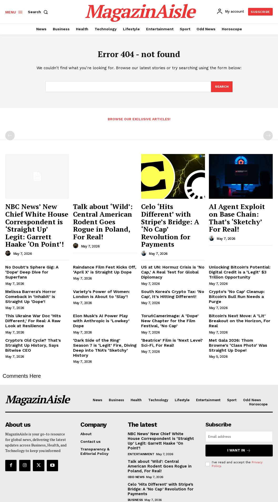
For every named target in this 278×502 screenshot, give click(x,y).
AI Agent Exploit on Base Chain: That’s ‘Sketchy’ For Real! (240, 212)
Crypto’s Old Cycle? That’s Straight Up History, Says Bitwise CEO (35, 328)
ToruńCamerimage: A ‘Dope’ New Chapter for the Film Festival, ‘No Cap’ (172, 305)
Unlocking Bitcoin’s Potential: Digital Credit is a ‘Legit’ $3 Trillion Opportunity (236, 260)
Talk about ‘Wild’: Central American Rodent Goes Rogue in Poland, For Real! (100, 215)
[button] (39, 11)
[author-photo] (8, 243)
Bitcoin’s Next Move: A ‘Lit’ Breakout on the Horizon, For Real (240, 303)
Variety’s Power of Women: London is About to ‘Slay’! (98, 281)
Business (135, 469)
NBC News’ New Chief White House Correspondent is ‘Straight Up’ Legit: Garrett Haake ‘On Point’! (31, 221)
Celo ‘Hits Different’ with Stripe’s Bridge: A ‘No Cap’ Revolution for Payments (172, 215)
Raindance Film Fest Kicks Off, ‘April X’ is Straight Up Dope (101, 258)
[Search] (221, 88)
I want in (239, 427)
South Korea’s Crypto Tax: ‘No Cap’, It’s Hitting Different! (168, 281)
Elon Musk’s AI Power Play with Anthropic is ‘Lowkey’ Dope (102, 303)
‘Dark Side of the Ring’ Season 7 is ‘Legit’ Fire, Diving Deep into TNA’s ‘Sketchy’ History (103, 328)
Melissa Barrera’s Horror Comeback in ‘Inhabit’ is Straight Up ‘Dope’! (35, 283)
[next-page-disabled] (268, 137)
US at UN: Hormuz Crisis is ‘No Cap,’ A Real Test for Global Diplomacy (169, 260)
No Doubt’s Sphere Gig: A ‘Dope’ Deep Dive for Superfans (35, 258)
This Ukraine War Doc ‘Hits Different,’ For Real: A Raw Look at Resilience (36, 305)
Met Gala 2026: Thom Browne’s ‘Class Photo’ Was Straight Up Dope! (238, 328)
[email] (239, 413)
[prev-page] (10, 137)
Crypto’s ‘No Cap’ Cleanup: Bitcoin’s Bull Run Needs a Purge (239, 281)
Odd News (136, 447)
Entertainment (141, 425)
